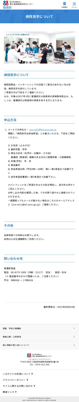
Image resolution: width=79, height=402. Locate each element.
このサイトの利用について (17, 373)
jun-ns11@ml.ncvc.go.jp (42, 129)
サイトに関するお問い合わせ (18, 385)
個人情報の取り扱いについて (16, 345)
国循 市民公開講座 (12, 328)
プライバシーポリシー (14, 379)
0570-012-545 (43, 364)
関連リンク (8, 392)
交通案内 (64, 7)
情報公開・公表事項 (12, 336)
